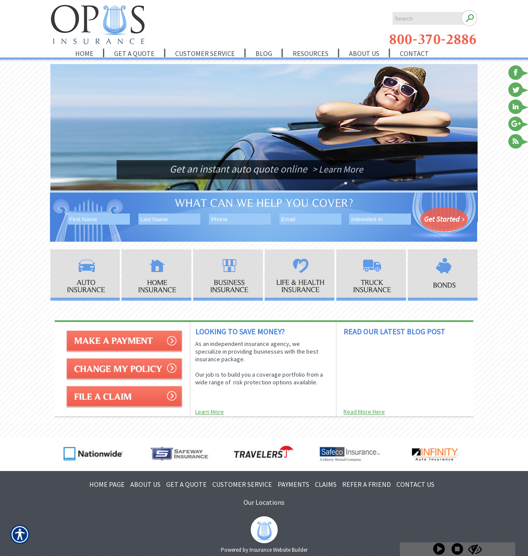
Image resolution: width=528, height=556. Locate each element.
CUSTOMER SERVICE (242, 484)
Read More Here (364, 412)
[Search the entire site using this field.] (426, 18)
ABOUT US (145, 484)
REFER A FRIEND (366, 484)
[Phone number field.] (240, 219)
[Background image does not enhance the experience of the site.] (80, 80)
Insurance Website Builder (278, 549)
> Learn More (337, 169)
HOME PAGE (107, 484)
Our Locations (264, 502)
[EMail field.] (310, 219)
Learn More (209, 412)
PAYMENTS (293, 484)
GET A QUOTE (186, 484)
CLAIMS (326, 484)
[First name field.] (98, 219)
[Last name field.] (169, 219)
